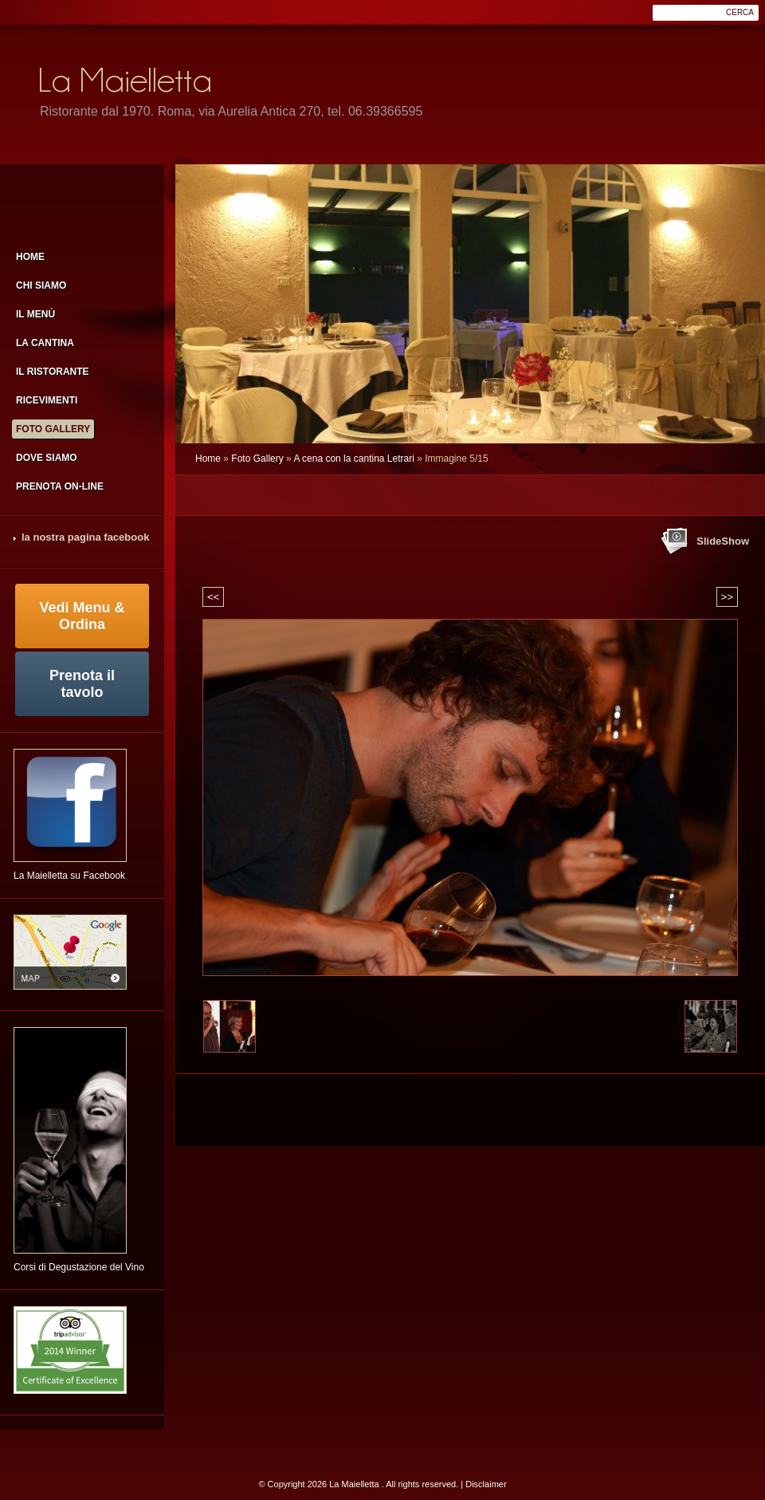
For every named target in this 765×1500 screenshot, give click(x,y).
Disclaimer (485, 1484)
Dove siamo (46, 457)
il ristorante (52, 371)
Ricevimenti (46, 400)
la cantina (45, 342)
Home (208, 458)
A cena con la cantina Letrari (353, 458)
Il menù (35, 314)
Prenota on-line (60, 486)
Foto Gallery (257, 458)
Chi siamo (41, 285)
